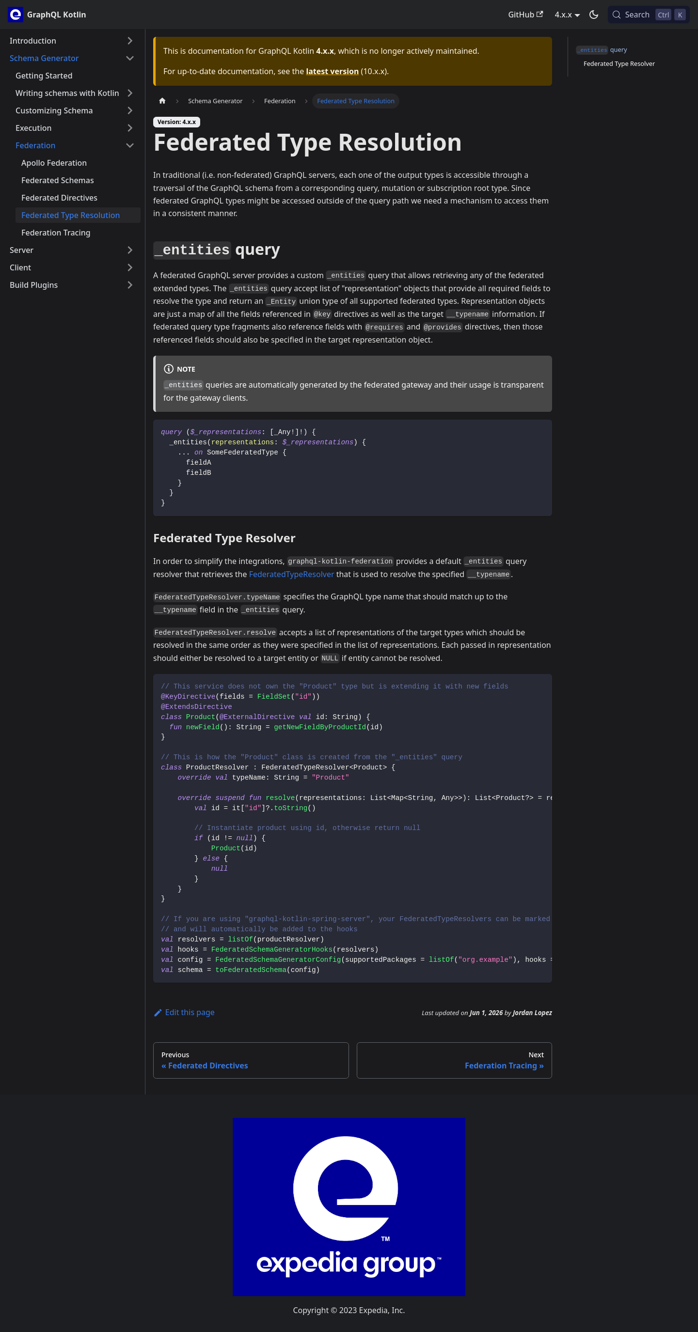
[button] (72, 40)
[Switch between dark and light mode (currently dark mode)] (594, 14)
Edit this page (184, 1012)
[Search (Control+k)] (648, 14)
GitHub (525, 14)
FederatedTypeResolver (291, 574)
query (601, 50)
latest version (332, 71)
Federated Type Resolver (619, 63)
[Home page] (162, 101)
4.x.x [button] (563, 14)
